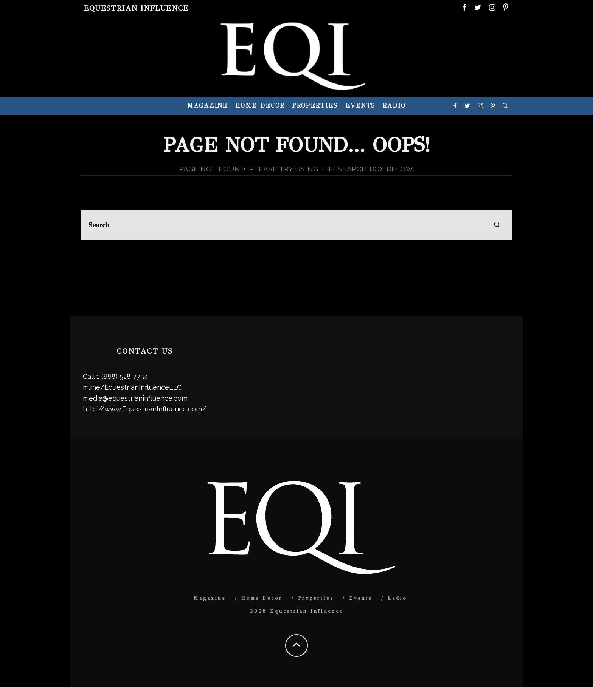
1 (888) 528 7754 (122, 376)
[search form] (296, 225)
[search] (497, 225)
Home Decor (259, 105)
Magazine (207, 105)
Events (360, 105)
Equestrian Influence (136, 8)
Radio (394, 105)
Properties (315, 105)
